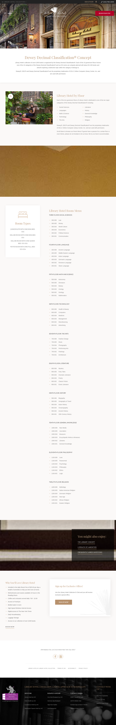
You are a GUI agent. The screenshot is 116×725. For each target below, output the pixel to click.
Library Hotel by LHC (30, 697)
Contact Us (100, 707)
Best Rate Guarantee (102, 695)
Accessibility (72, 668)
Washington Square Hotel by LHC (34, 708)
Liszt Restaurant (51, 708)
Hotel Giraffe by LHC (30, 701)
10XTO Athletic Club (75, 701)
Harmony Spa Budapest (53, 701)
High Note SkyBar (52, 704)
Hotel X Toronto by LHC (76, 697)
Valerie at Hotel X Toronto (77, 708)
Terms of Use (61, 668)
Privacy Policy (83, 668)
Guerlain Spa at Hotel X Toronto (78, 704)
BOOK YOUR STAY (104, 13)
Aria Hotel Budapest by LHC (55, 697)
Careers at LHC (101, 699)
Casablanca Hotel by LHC (32, 704)
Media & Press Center (102, 703)
